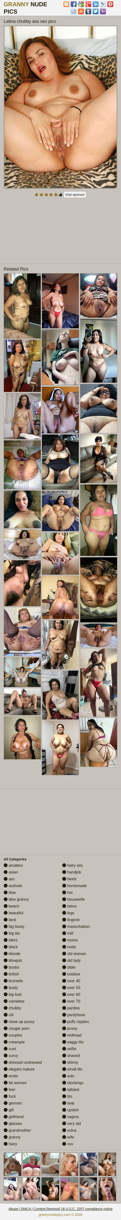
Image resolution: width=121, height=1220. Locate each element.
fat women (15, 1083)
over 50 (71, 988)
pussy (69, 1028)
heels (69, 879)
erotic (11, 1076)
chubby (12, 1008)
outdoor (71, 974)
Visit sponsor (75, 195)
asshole (13, 886)
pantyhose (73, 1015)
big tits (12, 933)
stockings (72, 1083)
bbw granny (16, 899)
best (10, 920)
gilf (9, 1110)
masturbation (76, 926)
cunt (10, 1049)
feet (9, 1090)
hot (67, 892)
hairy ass (72, 865)
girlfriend (14, 1117)
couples (13, 1035)
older (69, 967)
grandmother (17, 1130)
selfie (69, 1049)
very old (71, 1123)
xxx (67, 1144)
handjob (71, 872)
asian (11, 872)
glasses (13, 1123)
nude (69, 947)
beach (11, 906)
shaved (71, 1056)
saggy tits (73, 1042)
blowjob (13, 960)
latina (69, 906)
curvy (11, 1056)
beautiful (13, 913)
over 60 (71, 994)
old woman (74, 954)
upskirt (70, 1110)
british (11, 974)
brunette (13, 981)
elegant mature (19, 1069)
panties (71, 1008)
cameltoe (14, 1001)
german (13, 1103)
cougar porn (17, 1028)
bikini (11, 940)
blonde (12, 954)
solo (68, 1076)
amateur (13, 865)
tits (67, 1096)
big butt (12, 994)
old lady (71, 960)
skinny (70, 1062)
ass (9, 879)
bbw (10, 892)
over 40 (71, 981)
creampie (14, 1042)
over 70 (71, 1001)
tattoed (70, 1090)
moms (70, 940)
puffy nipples (75, 1022)
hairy (10, 1144)
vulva (69, 1130)
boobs (11, 967)
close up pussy (19, 1022)
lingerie (71, 920)
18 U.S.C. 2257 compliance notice (87, 1209)
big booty (14, 926)
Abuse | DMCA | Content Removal (34, 1209)
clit (8, 1015)
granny (12, 1137)
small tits (72, 1069)
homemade (74, 886)
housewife (73, 899)
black (11, 947)
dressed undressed (23, 1062)
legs (68, 913)
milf (67, 933)
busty (11, 988)
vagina (70, 1117)
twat (68, 1103)
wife (68, 1137)
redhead (71, 1035)
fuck (10, 1096)
